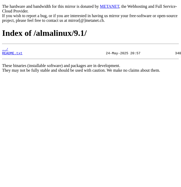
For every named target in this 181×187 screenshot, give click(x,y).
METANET (109, 6)
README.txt (12, 54)
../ (5, 50)
